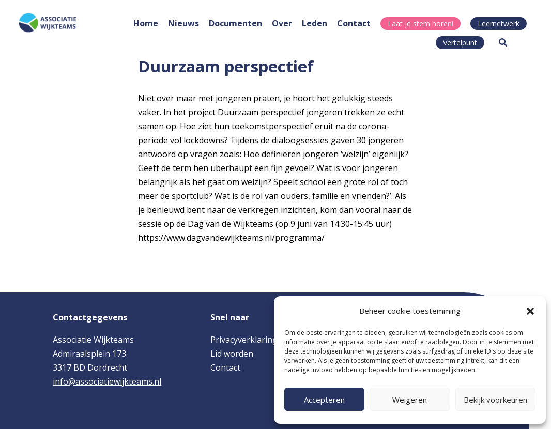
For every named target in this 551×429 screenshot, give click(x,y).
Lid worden (231, 353)
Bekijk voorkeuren (495, 399)
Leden (314, 23)
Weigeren (409, 399)
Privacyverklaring (244, 339)
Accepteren (324, 399)
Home (145, 23)
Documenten (235, 23)
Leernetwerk (498, 23)
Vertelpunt (460, 43)
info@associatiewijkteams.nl (107, 381)
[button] (530, 311)
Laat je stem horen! (420, 23)
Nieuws (183, 23)
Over (282, 23)
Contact (354, 23)
